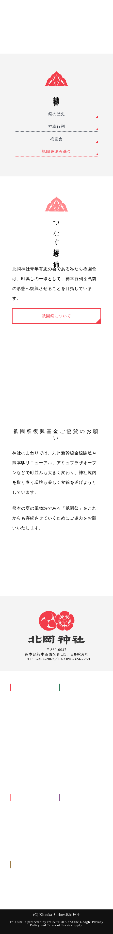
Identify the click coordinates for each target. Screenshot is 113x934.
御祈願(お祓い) (73, 687)
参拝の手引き (72, 766)
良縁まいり (25, 766)
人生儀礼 (69, 694)
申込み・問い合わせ (28, 864)
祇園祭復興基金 (56, 151)
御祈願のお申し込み (28, 879)
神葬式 (71, 744)
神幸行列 (56, 126)
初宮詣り (73, 709)
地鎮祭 (22, 812)
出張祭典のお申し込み (30, 886)
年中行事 (20, 709)
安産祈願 (73, 702)
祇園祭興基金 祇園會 (33, 751)
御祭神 (18, 702)
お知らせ (69, 826)
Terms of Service (59, 925)
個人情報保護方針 (76, 840)
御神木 (18, 759)
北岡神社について (26, 687)
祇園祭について (56, 316)
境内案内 (69, 819)
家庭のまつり (27, 723)
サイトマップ (72, 847)
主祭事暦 (24, 716)
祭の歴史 (56, 114)
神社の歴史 (21, 694)
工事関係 (20, 804)
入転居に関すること (28, 819)
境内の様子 (21, 780)
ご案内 (67, 797)
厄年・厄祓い (76, 730)
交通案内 (69, 804)
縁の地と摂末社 (25, 773)
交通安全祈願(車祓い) (82, 751)
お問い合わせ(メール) (29, 893)
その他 (18, 826)
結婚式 (71, 723)
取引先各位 (71, 833)
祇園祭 (18, 730)
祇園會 (56, 139)
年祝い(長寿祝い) (79, 737)
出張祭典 (20, 797)
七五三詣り (74, 716)
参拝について (72, 812)
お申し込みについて (77, 773)
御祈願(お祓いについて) (80, 759)
